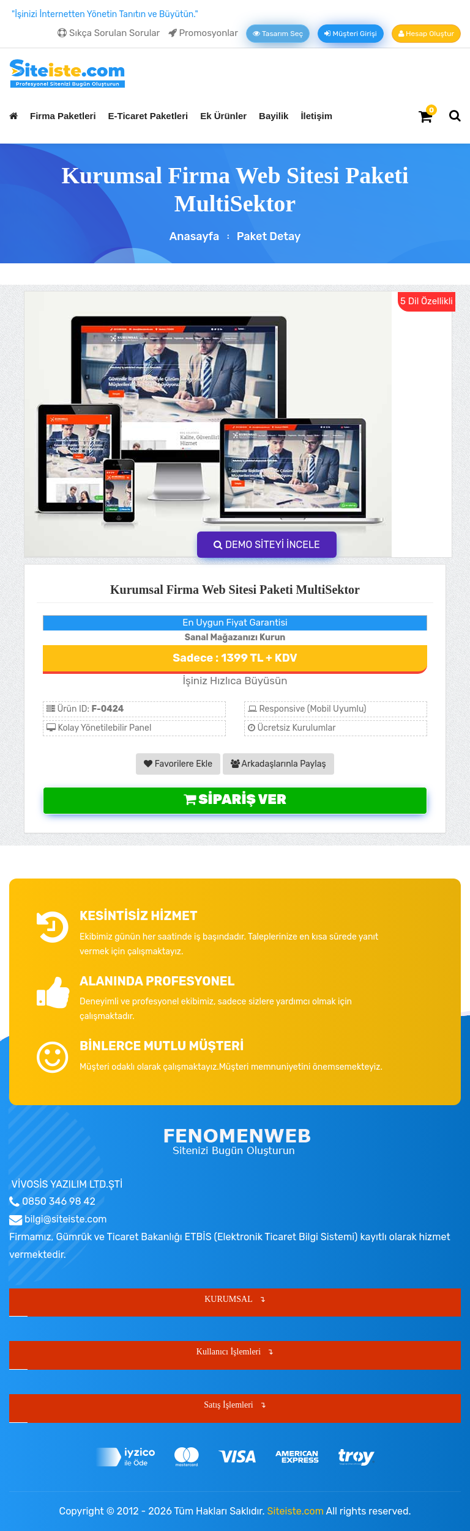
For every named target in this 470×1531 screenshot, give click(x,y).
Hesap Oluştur (426, 33)
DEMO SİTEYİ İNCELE (267, 544)
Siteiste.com (295, 1511)
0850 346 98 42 (57, 1201)
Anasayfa (195, 236)
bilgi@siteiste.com (64, 1219)
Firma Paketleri (63, 116)
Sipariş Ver (235, 799)
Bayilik (273, 116)
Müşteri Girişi (350, 33)
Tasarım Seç (278, 33)
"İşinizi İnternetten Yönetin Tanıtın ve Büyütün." (105, 14)
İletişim (316, 116)
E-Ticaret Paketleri (148, 116)
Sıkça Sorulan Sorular (109, 32)
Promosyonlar (203, 32)
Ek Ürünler (223, 116)
